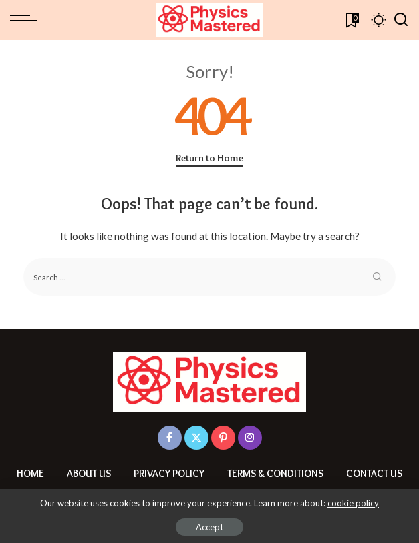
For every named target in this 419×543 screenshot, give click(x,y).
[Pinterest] (223, 438)
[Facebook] (170, 438)
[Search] (401, 20)
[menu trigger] (26, 20)
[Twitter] (196, 438)
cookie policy (353, 503)
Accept (209, 527)
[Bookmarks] (351, 20)
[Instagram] (250, 438)
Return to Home (209, 158)
